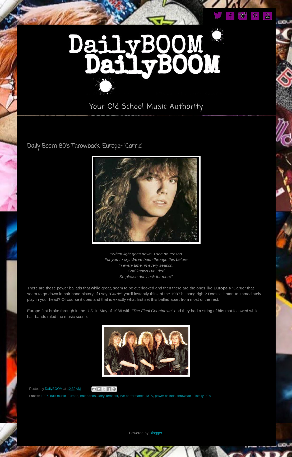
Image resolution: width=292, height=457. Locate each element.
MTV (149, 396)
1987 (44, 396)
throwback (184, 396)
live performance (132, 396)
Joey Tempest (108, 396)
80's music (58, 396)
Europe (73, 396)
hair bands (88, 396)
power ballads (165, 396)
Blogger (156, 433)
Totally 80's (202, 396)
